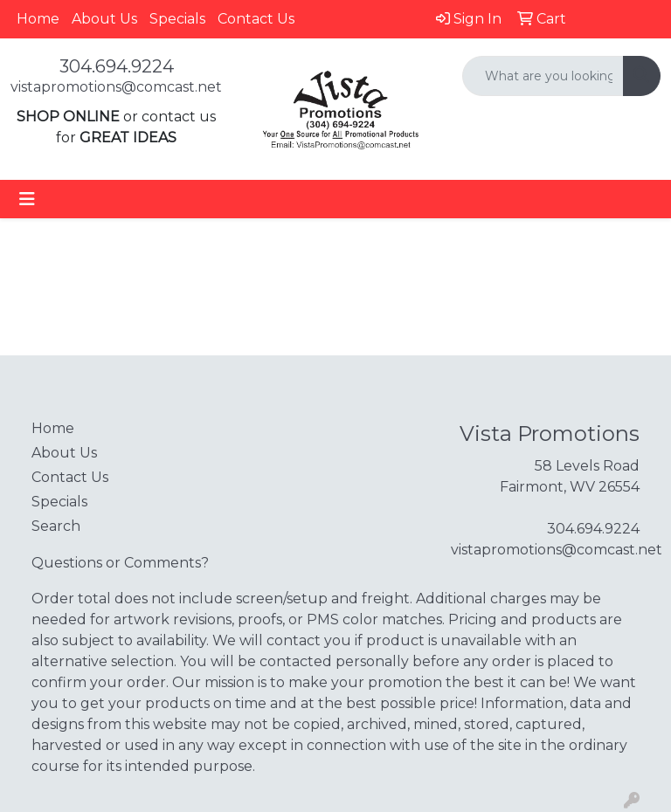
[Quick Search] (543, 76)
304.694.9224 (116, 66)
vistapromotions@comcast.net (116, 87)
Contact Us (256, 18)
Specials (177, 18)
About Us (104, 18)
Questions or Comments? (120, 562)
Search (55, 526)
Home (38, 18)
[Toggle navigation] (27, 199)
